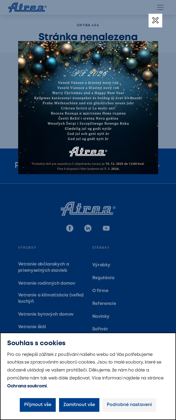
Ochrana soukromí (27, 386)
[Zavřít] (155, 20)
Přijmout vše (37, 405)
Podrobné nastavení (129, 405)
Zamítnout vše (79, 405)
